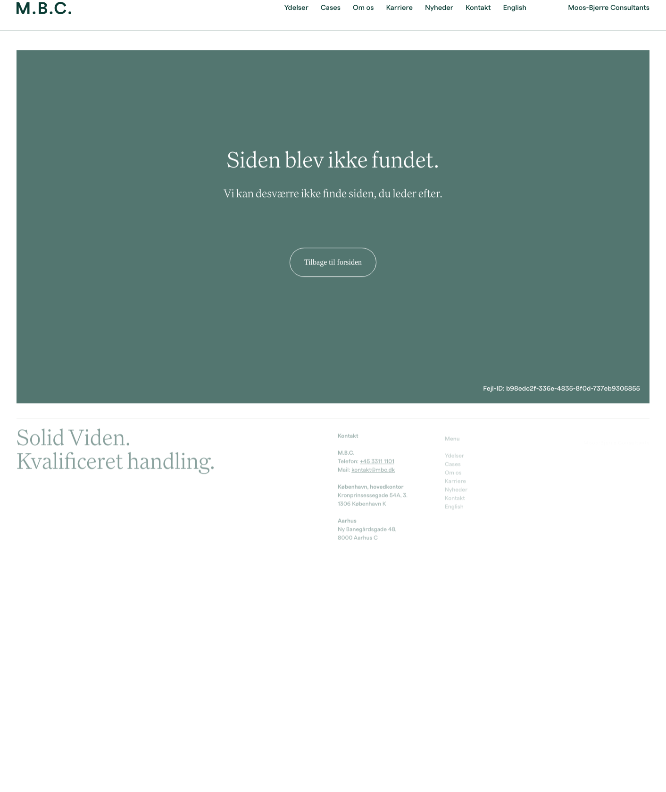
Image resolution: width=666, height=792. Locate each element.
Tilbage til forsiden (333, 259)
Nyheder (456, 489)
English (454, 506)
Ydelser (454, 456)
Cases (453, 464)
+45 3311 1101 (377, 460)
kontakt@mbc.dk (373, 469)
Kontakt (455, 498)
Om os (453, 472)
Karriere (455, 481)
